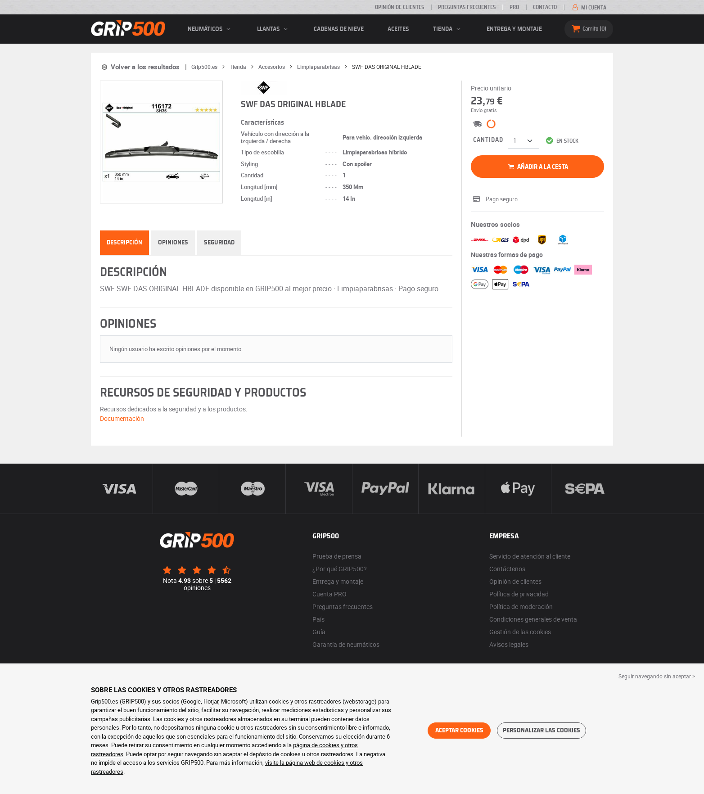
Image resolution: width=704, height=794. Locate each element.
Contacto (545, 7)
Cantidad (488, 140)
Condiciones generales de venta (533, 619)
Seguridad (219, 242)
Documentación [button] (122, 418)
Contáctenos (507, 568)
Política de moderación (521, 606)
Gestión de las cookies (520, 631)
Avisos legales (508, 644)
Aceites (398, 29)
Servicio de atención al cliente (529, 556)
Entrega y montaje (514, 29)
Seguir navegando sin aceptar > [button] (656, 676)
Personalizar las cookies (541, 730)
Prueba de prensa (336, 556)
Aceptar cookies (459, 730)
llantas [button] (273, 29)
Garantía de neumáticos (345, 644)
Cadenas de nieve (339, 29)
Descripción (124, 242)
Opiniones (173, 242)
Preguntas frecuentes (467, 7)
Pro (514, 7)
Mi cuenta (588, 8)
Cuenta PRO (329, 594)
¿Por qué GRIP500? (339, 568)
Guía (318, 631)
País (318, 619)
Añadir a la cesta (537, 167)
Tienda (448, 29)
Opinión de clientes (399, 7)
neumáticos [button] (210, 29)
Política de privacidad (519, 594)
